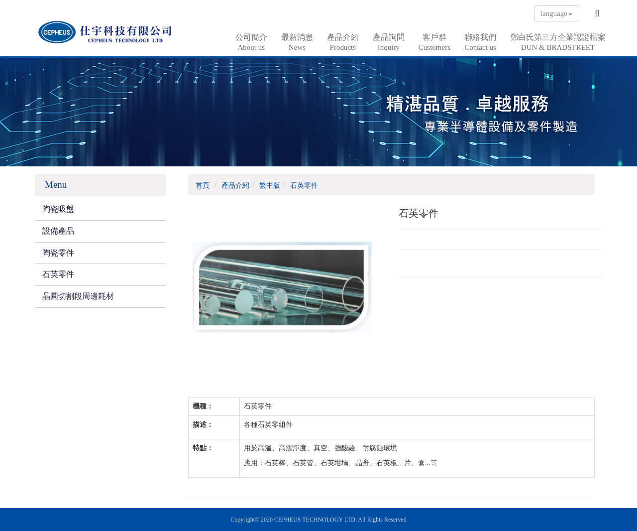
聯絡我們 (480, 42)
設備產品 (58, 231)
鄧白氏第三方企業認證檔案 (558, 42)
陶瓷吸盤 (58, 209)
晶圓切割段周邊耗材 (78, 296)
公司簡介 (251, 42)
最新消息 (297, 42)
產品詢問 (389, 42)
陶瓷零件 (58, 253)
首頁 (203, 185)
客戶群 (434, 42)
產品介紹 (343, 42)
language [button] (556, 13)
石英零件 (58, 274)
